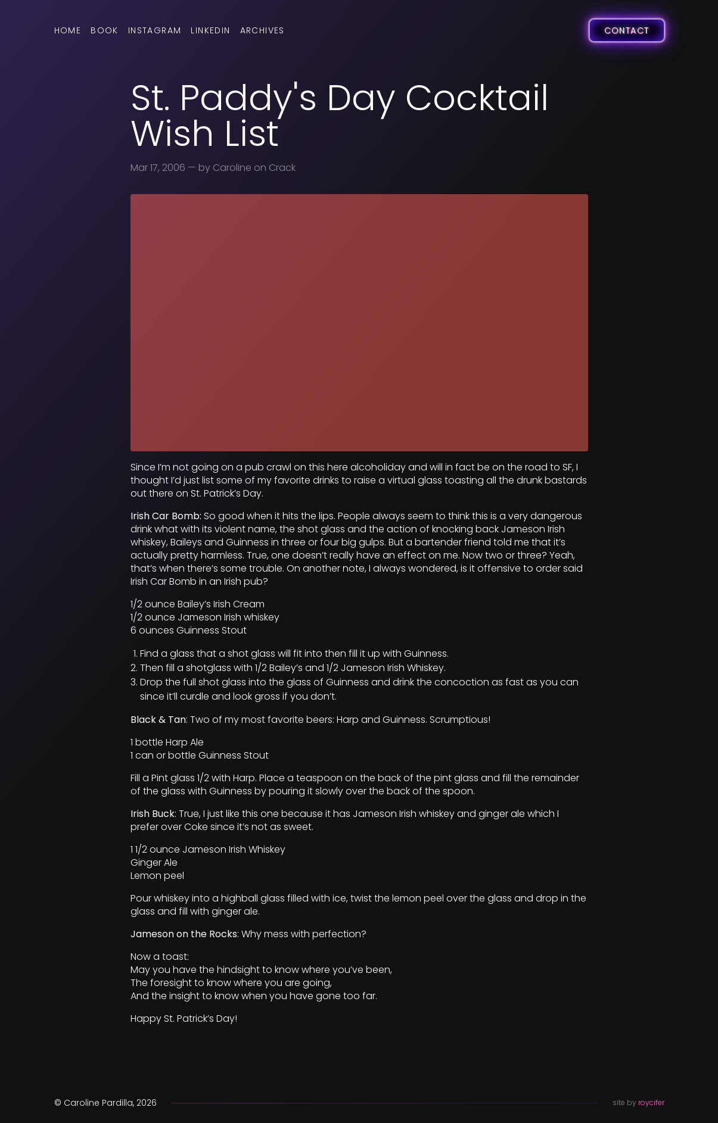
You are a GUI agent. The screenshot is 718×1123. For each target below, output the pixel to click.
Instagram (155, 30)
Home (68, 30)
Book (105, 30)
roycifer (651, 1102)
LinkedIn (210, 30)
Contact (626, 30)
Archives (262, 30)
